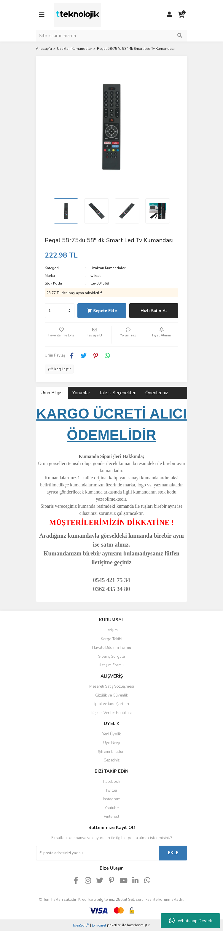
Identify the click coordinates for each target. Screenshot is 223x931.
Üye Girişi (111, 742)
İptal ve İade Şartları (111, 704)
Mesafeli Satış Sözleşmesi (111, 686)
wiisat (95, 275)
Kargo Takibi (111, 639)
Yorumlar (81, 392)
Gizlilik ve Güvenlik (111, 695)
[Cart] (181, 15)
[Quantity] (59, 310)
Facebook (111, 781)
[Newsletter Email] (97, 853)
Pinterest (111, 816)
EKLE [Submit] (173, 853)
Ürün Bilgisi (51, 392)
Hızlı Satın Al (154, 311)
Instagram (111, 799)
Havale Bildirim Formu (111, 647)
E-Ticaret (99, 925)
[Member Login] (169, 14)
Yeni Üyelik (111, 734)
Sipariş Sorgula (111, 656)
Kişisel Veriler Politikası (111, 713)
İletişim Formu (111, 665)
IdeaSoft (81, 925)
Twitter (111, 790)
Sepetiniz (112, 760)
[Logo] (77, 14)
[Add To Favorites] (61, 335)
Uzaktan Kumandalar (107, 268)
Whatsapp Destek (190, 920)
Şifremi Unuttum (111, 751)
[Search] (111, 35)
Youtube (112, 808)
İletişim (112, 630)
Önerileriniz (156, 392)
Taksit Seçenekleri (117, 392)
